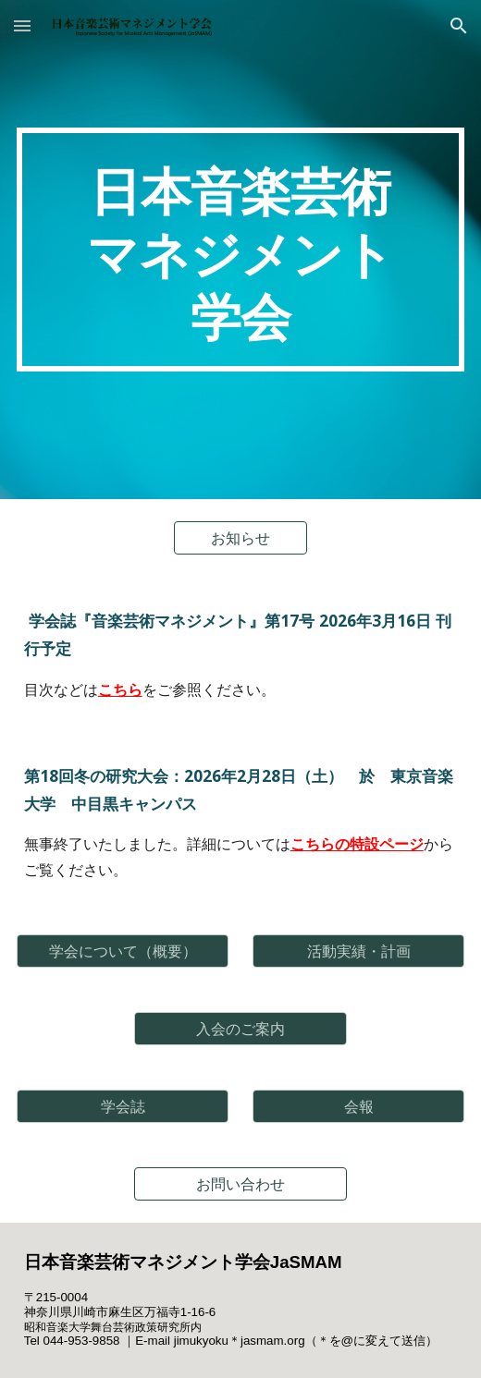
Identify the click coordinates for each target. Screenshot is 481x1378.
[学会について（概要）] (123, 951)
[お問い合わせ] (240, 1184)
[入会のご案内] (240, 1029)
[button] (22, 25)
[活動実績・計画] (358, 951)
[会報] (358, 1106)
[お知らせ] (241, 538)
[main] (241, 250)
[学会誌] (123, 1106)
